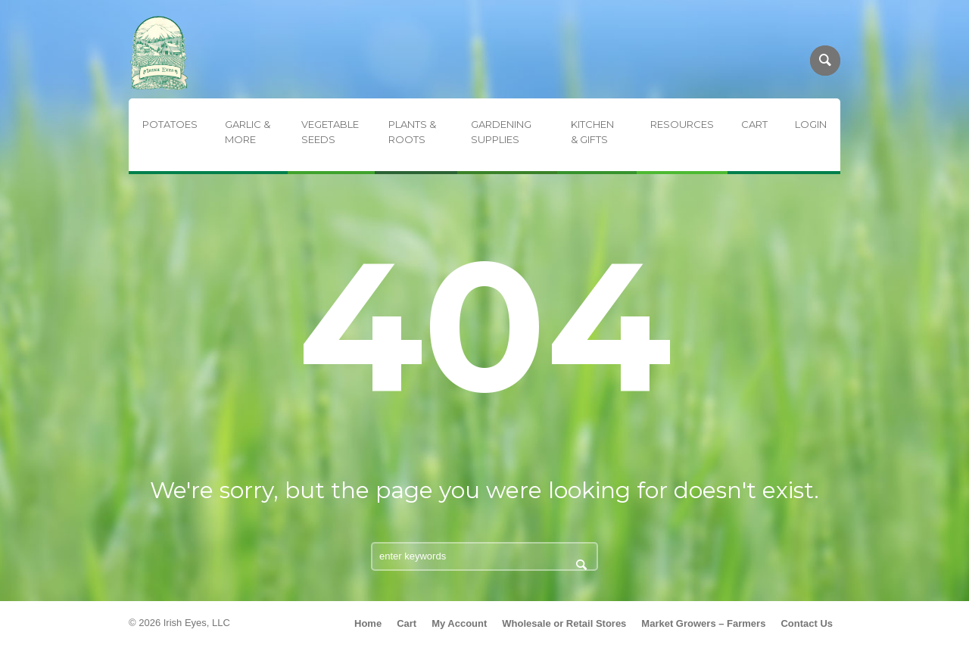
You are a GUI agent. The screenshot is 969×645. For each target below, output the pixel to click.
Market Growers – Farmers (703, 623)
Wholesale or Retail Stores (564, 623)
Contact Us (806, 623)
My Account (459, 623)
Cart (406, 623)
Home (368, 623)
